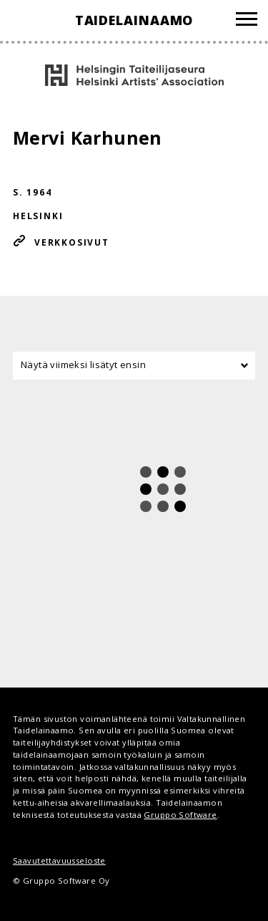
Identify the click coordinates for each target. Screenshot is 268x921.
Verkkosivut (71, 242)
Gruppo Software (180, 814)
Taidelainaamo (134, 20)
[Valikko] (246, 21)
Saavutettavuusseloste (59, 860)
